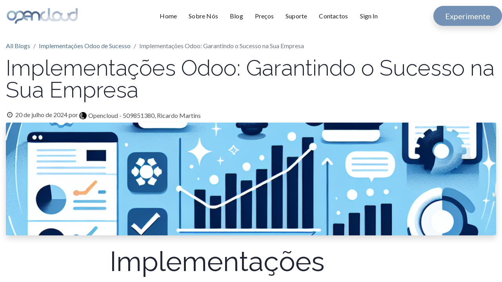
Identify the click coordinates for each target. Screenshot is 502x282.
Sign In (369, 16)
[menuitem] (171, 16)
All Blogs (18, 45)
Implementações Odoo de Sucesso (85, 45)
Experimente (467, 16)
